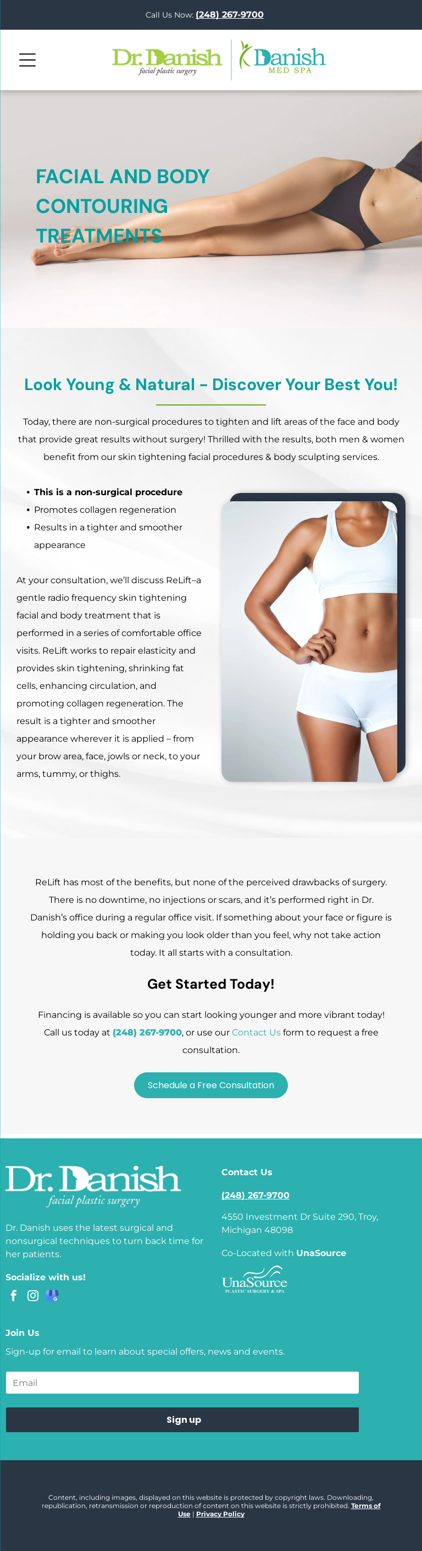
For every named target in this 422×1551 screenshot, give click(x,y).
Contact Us (256, 1032)
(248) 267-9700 (147, 1032)
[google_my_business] (52, 1297)
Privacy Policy (220, 1514)
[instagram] (33, 1297)
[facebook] (13, 1297)
